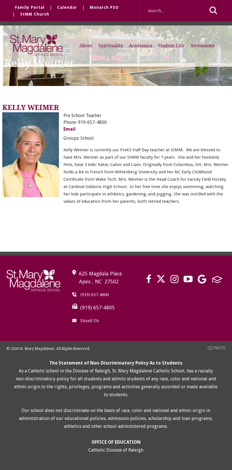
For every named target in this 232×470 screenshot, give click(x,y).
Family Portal (29, 7)
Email (69, 129)
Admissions (202, 45)
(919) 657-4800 (90, 294)
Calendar (67, 7)
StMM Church (34, 14)
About (85, 45)
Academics (140, 45)
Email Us (85, 320)
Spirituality (110, 45)
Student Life (171, 45)
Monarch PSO (104, 7)
